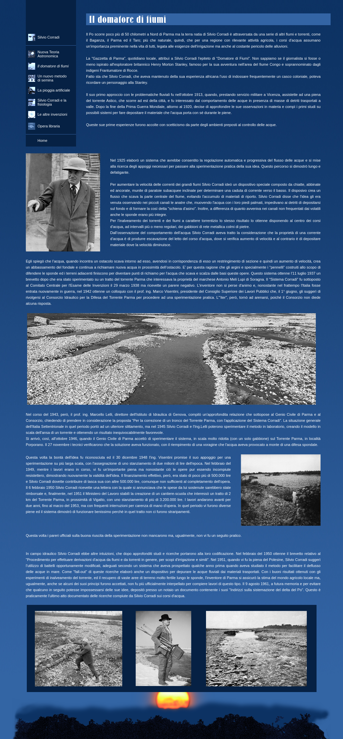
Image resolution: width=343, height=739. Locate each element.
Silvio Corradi (48, 37)
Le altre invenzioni (52, 114)
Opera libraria (49, 126)
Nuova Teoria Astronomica (48, 54)
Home (42, 140)
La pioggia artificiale (54, 90)
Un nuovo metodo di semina (52, 78)
